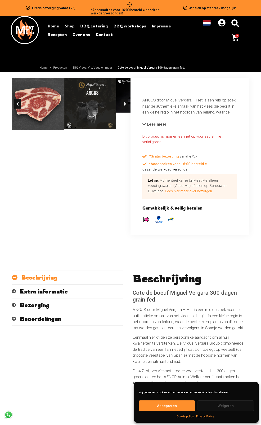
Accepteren (167, 406)
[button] (17, 137)
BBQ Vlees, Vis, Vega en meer (92, 67)
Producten (60, 67)
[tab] (67, 278)
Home (44, 67)
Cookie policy (185, 416)
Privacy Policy (205, 416)
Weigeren (226, 406)
